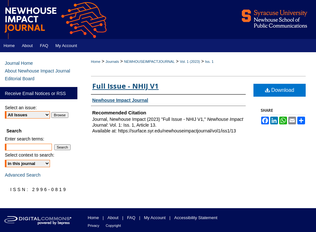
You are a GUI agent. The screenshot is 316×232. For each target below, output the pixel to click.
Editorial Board (20, 78)
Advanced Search (23, 175)
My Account (155, 217)
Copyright (113, 225)
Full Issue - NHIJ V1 (125, 86)
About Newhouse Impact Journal (37, 70)
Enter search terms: (24, 138)
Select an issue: (21, 107)
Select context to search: (29, 155)
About (112, 217)
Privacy (93, 225)
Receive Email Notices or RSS (35, 93)
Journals (112, 61)
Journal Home (19, 63)
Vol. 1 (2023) (190, 61)
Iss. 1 (209, 61)
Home (95, 61)
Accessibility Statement (195, 217)
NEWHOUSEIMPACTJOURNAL (149, 61)
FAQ (131, 217)
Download (279, 90)
